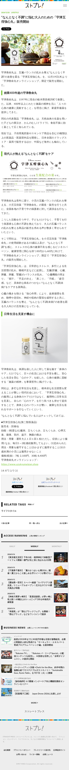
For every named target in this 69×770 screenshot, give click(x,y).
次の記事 (64, 523)
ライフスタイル (8, 510)
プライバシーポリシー (22, 750)
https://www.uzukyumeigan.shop (19, 464)
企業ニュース (48, 754)
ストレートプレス (34, 711)
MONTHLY (57, 546)
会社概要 (7, 750)
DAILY (12, 546)
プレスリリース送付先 (42, 750)
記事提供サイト (59, 750)
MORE (34, 703)
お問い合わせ (21, 754)
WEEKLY (34, 546)
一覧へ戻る (34, 523)
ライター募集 (34, 754)
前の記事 (5, 523)
